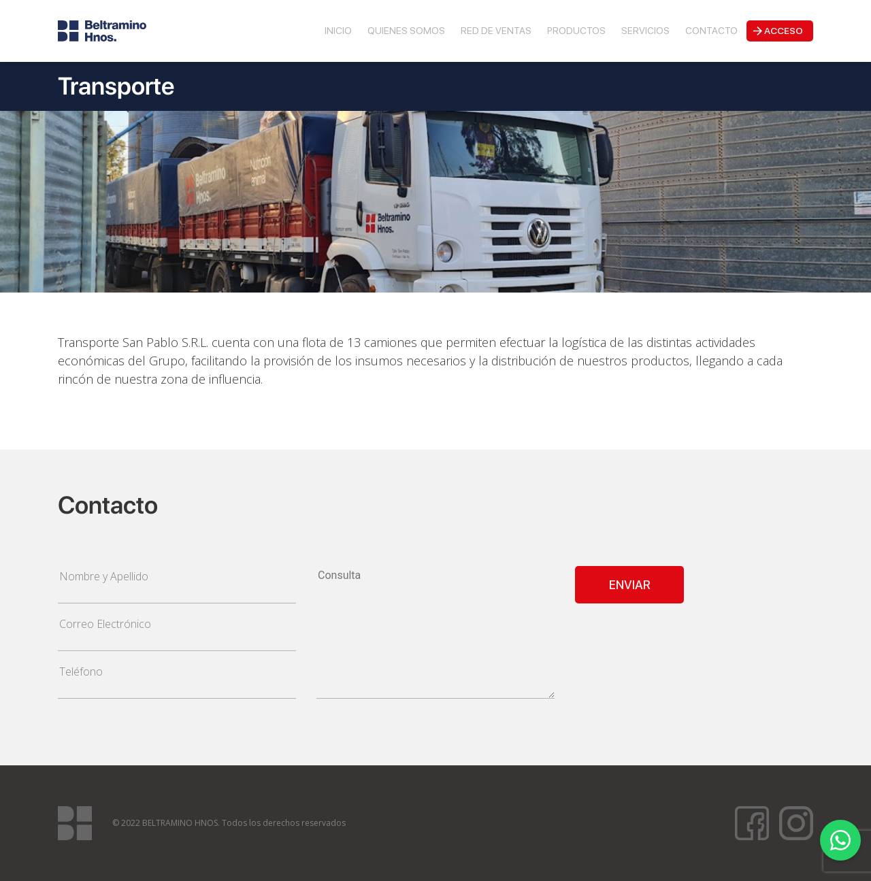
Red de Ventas (496, 30)
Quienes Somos (406, 30)
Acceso (783, 30)
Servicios (645, 30)
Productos (576, 30)
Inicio (338, 30)
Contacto (711, 30)
